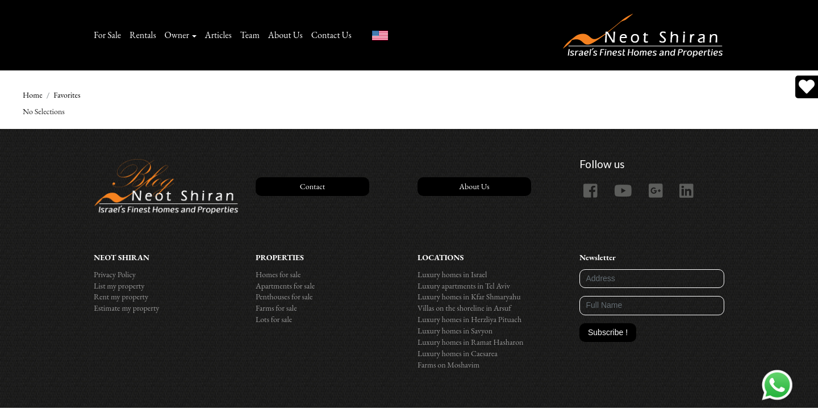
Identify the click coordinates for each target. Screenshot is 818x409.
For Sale (107, 35)
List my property (119, 286)
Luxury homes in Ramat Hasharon (470, 342)
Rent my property (121, 296)
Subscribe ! (608, 332)
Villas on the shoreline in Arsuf (464, 308)
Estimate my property (126, 308)
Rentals (143, 35)
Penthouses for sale (284, 296)
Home (33, 95)
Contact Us (331, 35)
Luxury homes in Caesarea (458, 353)
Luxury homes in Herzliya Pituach (469, 319)
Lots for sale (274, 319)
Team (250, 35)
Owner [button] (177, 35)
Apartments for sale (285, 286)
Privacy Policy (115, 274)
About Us (285, 35)
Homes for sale (278, 274)
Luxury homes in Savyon (455, 330)
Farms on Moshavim (448, 365)
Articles (218, 35)
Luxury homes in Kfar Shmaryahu (469, 296)
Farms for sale (276, 308)
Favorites (66, 95)
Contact (312, 186)
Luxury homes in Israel (452, 274)
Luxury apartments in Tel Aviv (464, 286)
